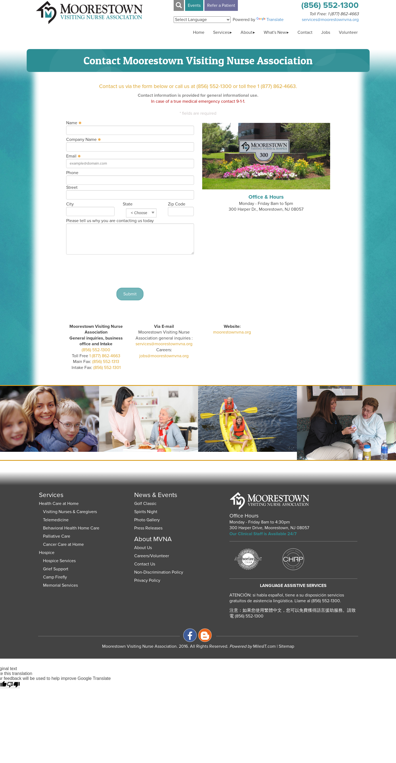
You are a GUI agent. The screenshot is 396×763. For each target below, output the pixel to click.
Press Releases (148, 528)
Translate (270, 19)
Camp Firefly (55, 577)
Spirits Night (145, 511)
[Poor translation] (13, 685)
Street (72, 187)
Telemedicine (56, 520)
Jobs (325, 32)
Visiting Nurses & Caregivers (70, 511)
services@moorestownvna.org (164, 344)
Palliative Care (56, 536)
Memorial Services (60, 585)
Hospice (46, 552)
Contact (304, 32)
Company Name (81, 139)
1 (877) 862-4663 (343, 14)
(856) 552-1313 (105, 361)
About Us (143, 547)
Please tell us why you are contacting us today (110, 220)
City (70, 204)
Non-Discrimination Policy (158, 572)
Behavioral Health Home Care (71, 528)
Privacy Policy (147, 580)
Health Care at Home (59, 503)
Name (71, 123)
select (153, 212)
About (246, 32)
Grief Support (55, 569)
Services (221, 32)
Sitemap (286, 646)
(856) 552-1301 (106, 367)
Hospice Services (59, 561)
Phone (72, 172)
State (128, 204)
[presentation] (130, 270)
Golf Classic (145, 503)
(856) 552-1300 (96, 350)
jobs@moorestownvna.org (164, 356)
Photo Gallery (147, 520)
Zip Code (176, 204)
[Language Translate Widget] (202, 19)
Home (198, 32)
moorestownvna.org (232, 332)
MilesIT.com (252, 646)
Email (71, 156)
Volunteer (348, 32)
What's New (275, 32)
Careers (141, 556)
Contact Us (144, 564)
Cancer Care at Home (63, 544)
